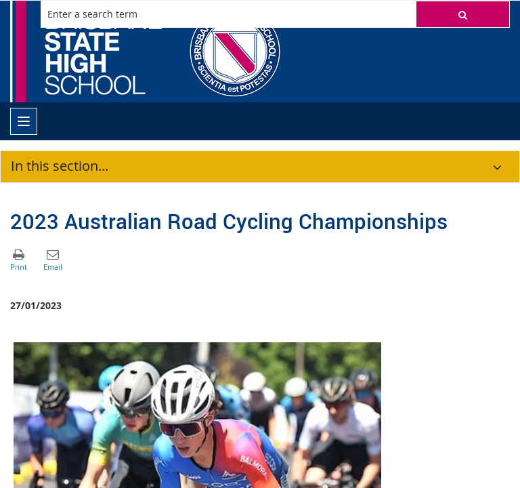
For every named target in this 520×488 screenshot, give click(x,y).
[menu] (23, 121)
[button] (463, 14)
